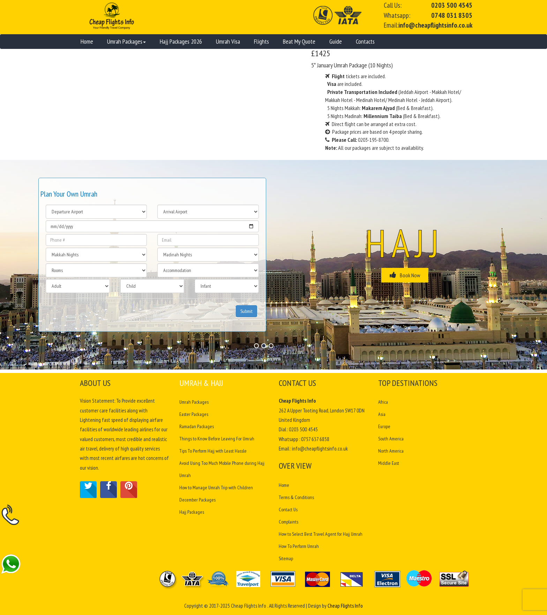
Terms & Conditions (296, 497)
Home (87, 41)
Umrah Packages (126, 41)
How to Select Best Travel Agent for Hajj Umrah (320, 534)
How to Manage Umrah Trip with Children (216, 487)
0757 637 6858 (315, 439)
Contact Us (288, 509)
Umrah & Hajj (201, 383)
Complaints (288, 522)
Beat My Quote (299, 41)
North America (391, 451)
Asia (381, 414)
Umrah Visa (228, 41)
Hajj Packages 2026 (181, 41)
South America (391, 438)
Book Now (405, 275)
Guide (335, 41)
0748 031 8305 (451, 15)
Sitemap (286, 558)
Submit (246, 311)
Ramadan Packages (196, 426)
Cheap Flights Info (345, 605)
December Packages (197, 500)
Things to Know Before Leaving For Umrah (216, 438)
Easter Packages (193, 414)
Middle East (388, 463)
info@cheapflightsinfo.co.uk (435, 25)
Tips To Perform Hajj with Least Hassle (213, 451)
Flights (261, 41)
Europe (384, 426)
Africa (383, 402)
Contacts (365, 41)
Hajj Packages (191, 512)
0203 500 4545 (451, 5)
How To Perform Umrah (299, 546)
